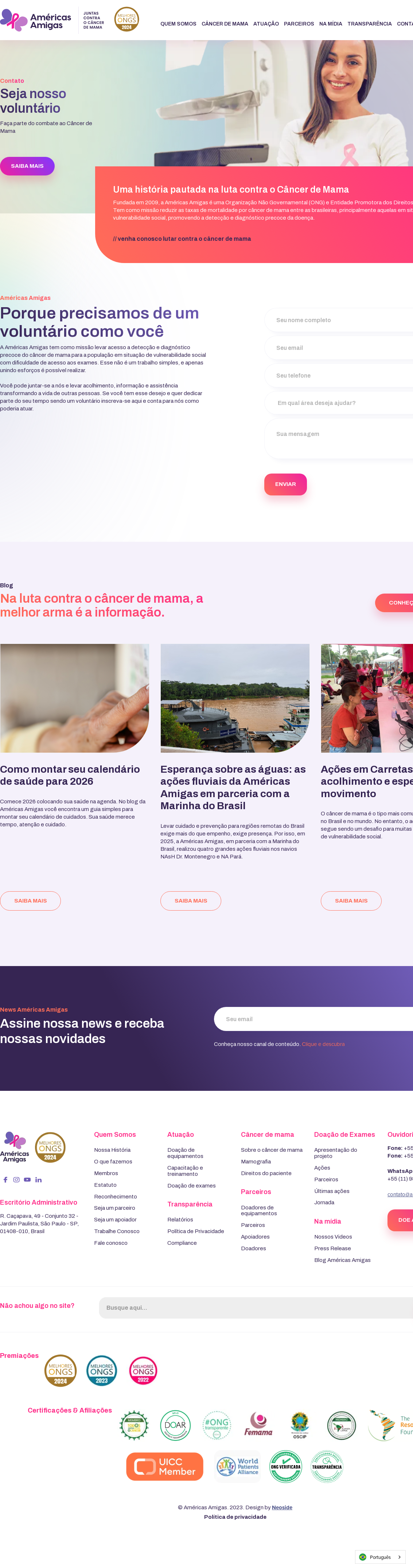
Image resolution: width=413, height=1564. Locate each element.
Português (375, 1557)
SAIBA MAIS (27, 166)
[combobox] (380, 1557)
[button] (178, 24)
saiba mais (30, 901)
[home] (69, 20)
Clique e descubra (323, 1044)
